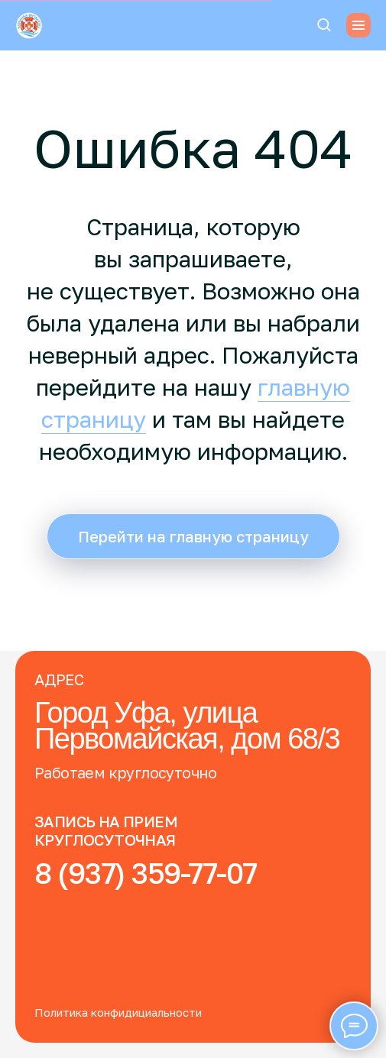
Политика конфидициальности (118, 1012)
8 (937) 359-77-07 (145, 873)
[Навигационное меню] (358, 25)
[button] (323, 24)
